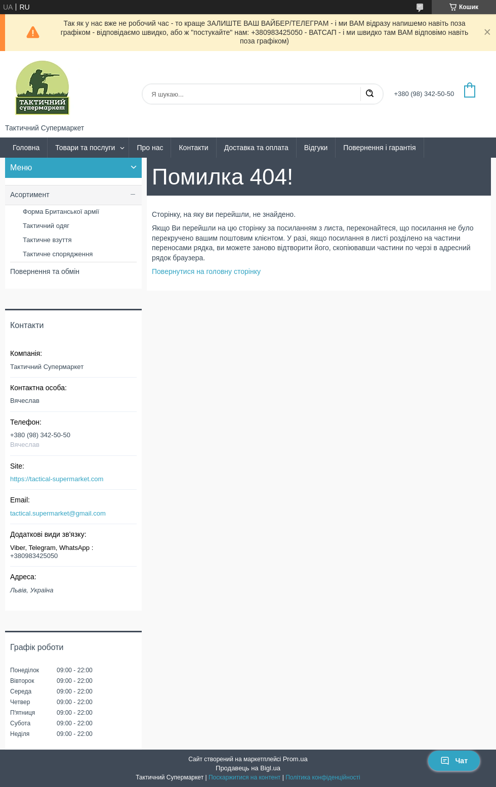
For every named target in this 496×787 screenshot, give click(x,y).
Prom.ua (295, 759)
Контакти (193, 148)
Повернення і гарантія (379, 148)
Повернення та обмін (44, 271)
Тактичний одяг (46, 225)
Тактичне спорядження (58, 254)
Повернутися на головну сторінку (206, 271)
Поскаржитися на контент (244, 777)
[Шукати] (369, 94)
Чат (454, 760)
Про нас (150, 148)
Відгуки (316, 148)
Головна (26, 148)
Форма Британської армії (61, 211)
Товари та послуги (85, 148)
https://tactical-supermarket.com (56, 479)
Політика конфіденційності (322, 777)
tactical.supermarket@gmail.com (58, 513)
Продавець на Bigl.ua (248, 768)
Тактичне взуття (47, 240)
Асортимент (30, 195)
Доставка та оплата (256, 148)
